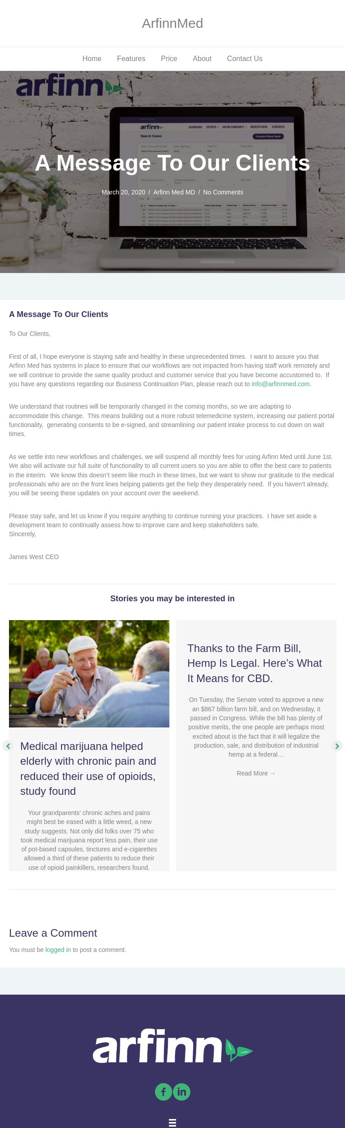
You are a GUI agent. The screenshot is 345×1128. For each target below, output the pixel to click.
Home (92, 58)
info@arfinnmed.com (281, 384)
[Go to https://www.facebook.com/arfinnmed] (163, 1092)
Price (169, 58)
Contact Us (244, 58)
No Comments (223, 192)
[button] (7, 745)
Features (131, 58)
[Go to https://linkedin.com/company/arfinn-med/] (181, 1092)
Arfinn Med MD (174, 192)
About (202, 58)
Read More (256, 773)
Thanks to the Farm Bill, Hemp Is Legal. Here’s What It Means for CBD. (254, 663)
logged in (58, 949)
